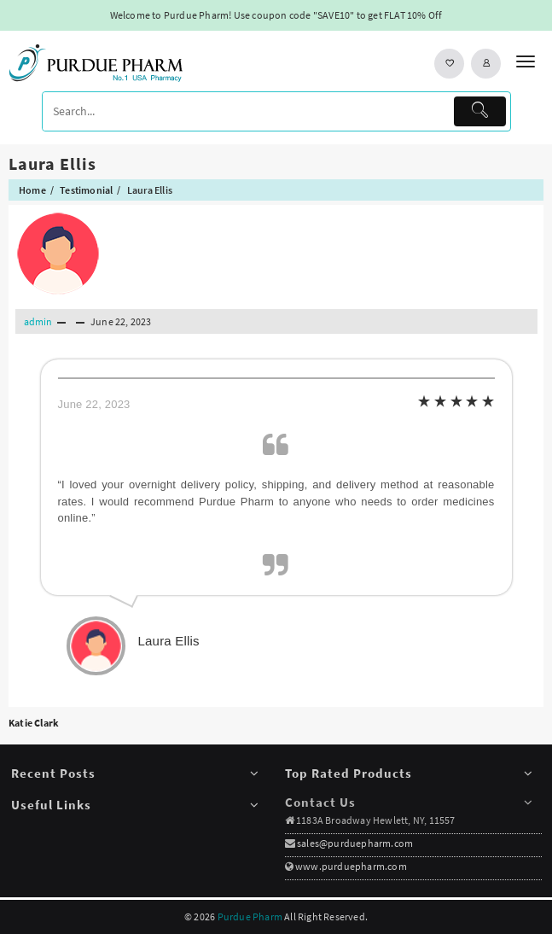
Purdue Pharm (250, 916)
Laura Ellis (52, 163)
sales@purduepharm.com (354, 843)
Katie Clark (34, 722)
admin (38, 321)
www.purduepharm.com (351, 866)
